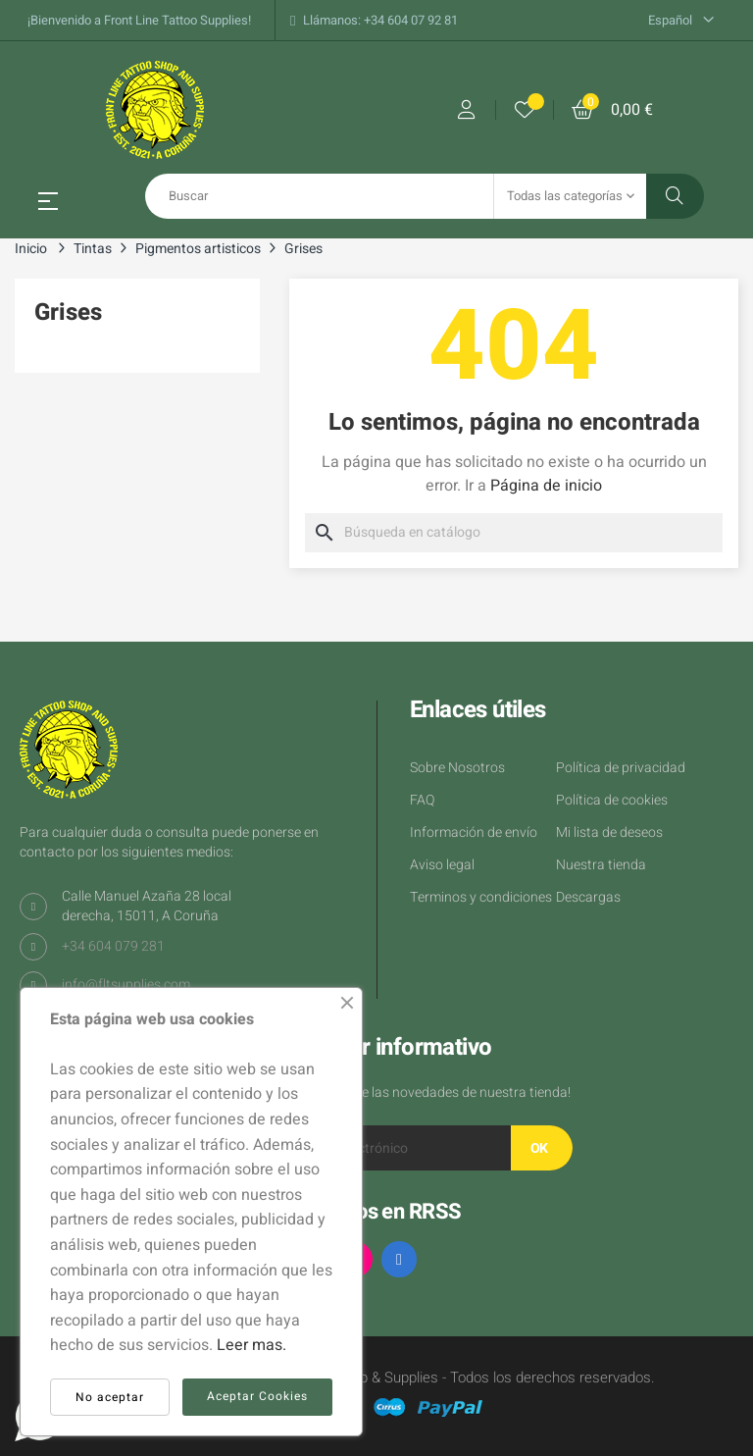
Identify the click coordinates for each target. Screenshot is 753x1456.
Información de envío (473, 832)
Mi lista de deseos (609, 832)
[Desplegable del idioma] (681, 20)
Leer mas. (251, 1345)
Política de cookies (612, 800)
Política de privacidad (620, 767)
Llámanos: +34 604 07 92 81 (380, 20)
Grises (68, 312)
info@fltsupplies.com (126, 984)
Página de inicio (546, 485)
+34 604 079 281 (113, 946)
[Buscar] (514, 532)
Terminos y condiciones (481, 897)
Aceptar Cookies (257, 1396)
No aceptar (109, 1397)
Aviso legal (442, 865)
